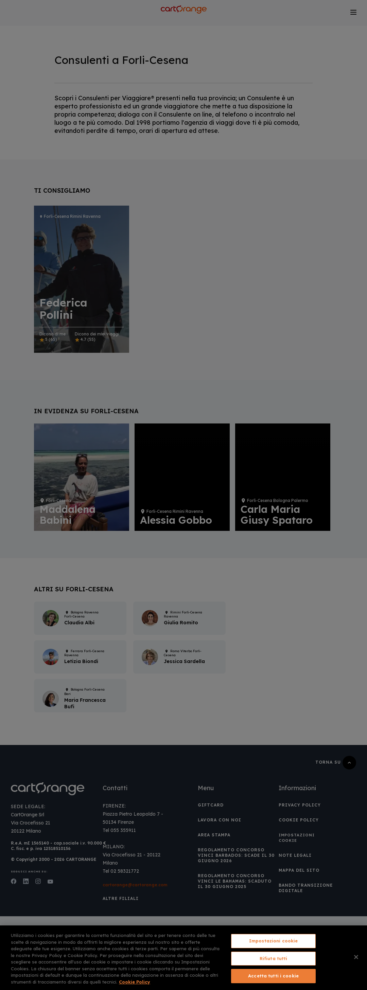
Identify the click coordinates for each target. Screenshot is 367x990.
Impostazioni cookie (273, 940)
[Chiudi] (356, 957)
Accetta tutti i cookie (273, 975)
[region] (183, 957)
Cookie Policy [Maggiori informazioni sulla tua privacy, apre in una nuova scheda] (134, 982)
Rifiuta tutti (273, 958)
